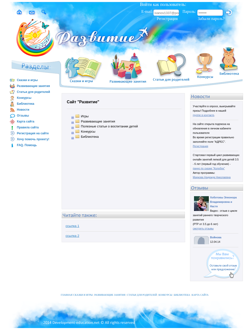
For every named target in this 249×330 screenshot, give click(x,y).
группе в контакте (203, 115)
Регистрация (167, 19)
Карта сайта (22, 122)
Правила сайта (24, 128)
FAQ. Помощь (23, 145)
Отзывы (19, 116)
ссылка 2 (72, 236)
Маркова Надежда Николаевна (212, 177)
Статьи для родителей (29, 92)
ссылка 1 (72, 226)
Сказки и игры (23, 80)
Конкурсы (20, 98)
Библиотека (21, 104)
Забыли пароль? (211, 19)
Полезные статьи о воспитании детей (109, 126)
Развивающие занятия (29, 86)
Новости (19, 110)
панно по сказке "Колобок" (209, 168)
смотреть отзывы (203, 228)
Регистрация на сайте (29, 134)
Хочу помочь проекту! (29, 139)
